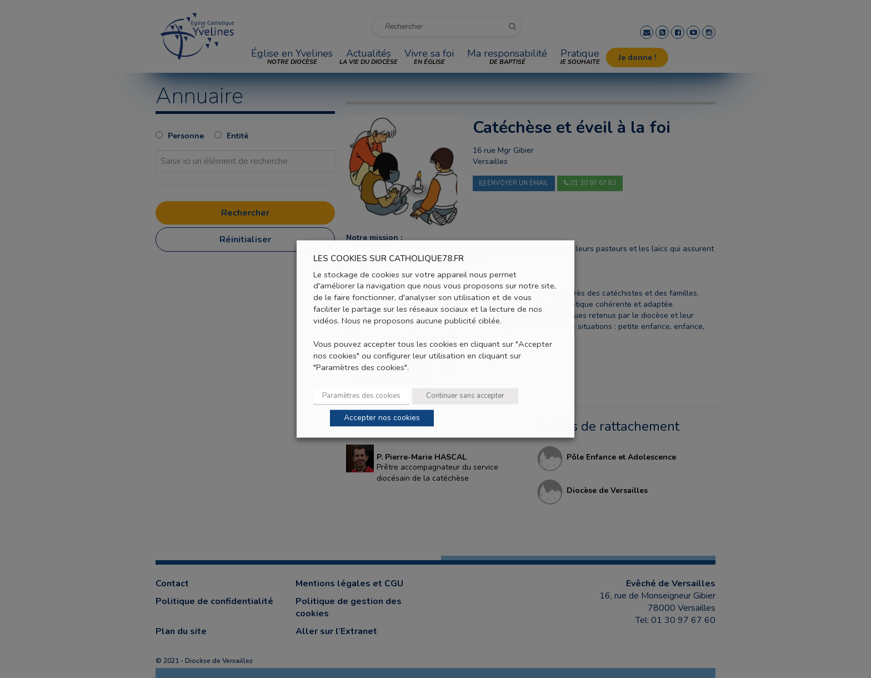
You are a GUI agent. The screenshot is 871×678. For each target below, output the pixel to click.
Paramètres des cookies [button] (361, 396)
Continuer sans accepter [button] (465, 396)
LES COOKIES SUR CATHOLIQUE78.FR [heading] (388, 258)
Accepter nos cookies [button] (382, 418)
